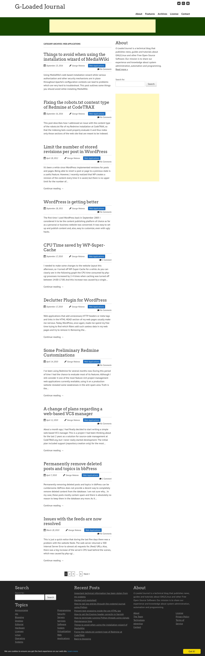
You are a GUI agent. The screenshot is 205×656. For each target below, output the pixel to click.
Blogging (19, 617)
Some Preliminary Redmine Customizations (71, 353)
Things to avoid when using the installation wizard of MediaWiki (76, 57)
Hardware (20, 627)
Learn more (81, 651)
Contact (185, 13)
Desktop (19, 620)
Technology (139, 620)
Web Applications (96, 65)
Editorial (19, 624)
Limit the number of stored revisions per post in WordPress (75, 149)
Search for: (120, 79)
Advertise (138, 623)
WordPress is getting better (71, 201)
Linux (18, 634)
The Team (138, 616)
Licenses (19, 631)
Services (61, 620)
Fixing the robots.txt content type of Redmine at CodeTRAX (76, 105)
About (138, 13)
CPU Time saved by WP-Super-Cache (74, 247)
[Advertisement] (102, 26)
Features (150, 13)
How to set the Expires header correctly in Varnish (99, 614)
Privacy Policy (182, 616)
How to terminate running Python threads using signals (101, 617)
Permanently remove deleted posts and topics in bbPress (73, 466)
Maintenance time (83, 621)
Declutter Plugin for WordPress (75, 300)
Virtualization (64, 631)
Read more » (121, 69)
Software (61, 624)
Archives (162, 13)
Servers (61, 617)
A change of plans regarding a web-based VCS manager (73, 411)
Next (87, 573)
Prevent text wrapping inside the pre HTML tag (97, 610)
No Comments (106, 69)
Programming (64, 610)
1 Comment (107, 260)
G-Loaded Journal (40, 6)
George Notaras (78, 65)
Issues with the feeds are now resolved (72, 521)
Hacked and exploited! (85, 600)
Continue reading (54, 188)
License (174, 13)
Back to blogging (82, 638)
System (60, 627)
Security (61, 613)
